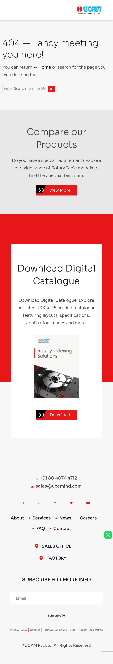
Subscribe (54, 619)
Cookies (35, 633)
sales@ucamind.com (59, 489)
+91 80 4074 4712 (58, 481)
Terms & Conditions (55, 633)
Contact (62, 532)
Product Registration (90, 633)
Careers (88, 521)
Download (60, 418)
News (65, 521)
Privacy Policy (18, 633)
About (17, 521)
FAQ (40, 532)
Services (41, 521)
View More (60, 191)
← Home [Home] (42, 67)
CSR (72, 633)
